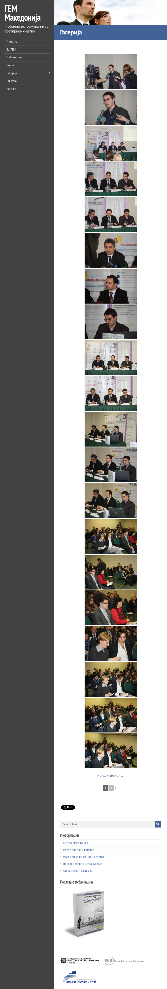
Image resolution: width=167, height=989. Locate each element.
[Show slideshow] (110, 776)
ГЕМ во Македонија (75, 843)
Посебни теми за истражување (82, 864)
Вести (10, 65)
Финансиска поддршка (77, 871)
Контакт (11, 89)
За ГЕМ (11, 49)
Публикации (14, 57)
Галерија (12, 73)
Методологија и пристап (78, 850)
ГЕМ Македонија (22, 13)
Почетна (12, 42)
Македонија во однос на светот (83, 857)
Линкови (12, 81)
